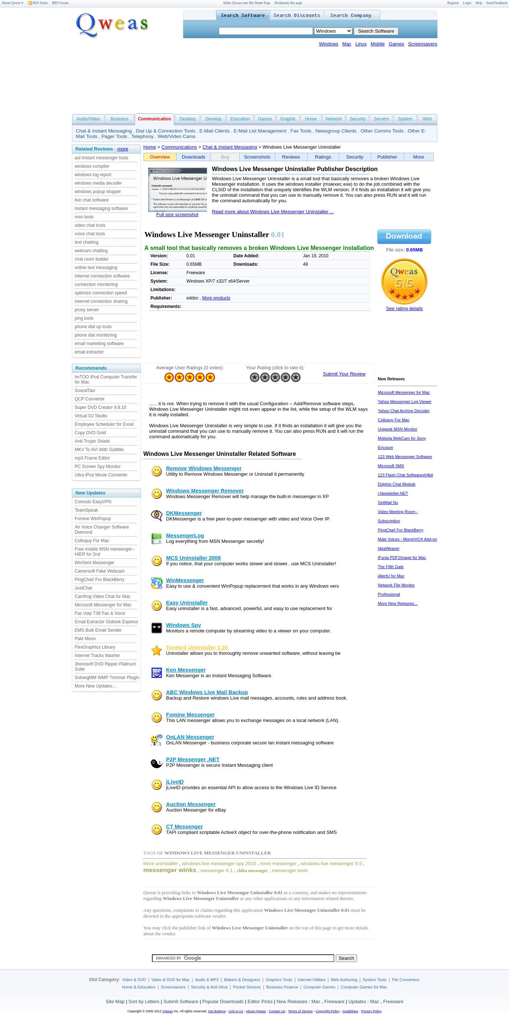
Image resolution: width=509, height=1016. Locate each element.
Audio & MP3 (206, 979)
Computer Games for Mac (364, 987)
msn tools (84, 216)
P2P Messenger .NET (193, 759)
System (405, 118)
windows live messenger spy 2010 (219, 863)
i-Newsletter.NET (393, 493)
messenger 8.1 (216, 870)
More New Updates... (95, 686)
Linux (361, 44)
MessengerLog (185, 535)
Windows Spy (183, 625)
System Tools (374, 979)
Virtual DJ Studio (91, 415)
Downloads (194, 157)
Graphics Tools (279, 979)
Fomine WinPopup (93, 518)
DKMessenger (184, 513)
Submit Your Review (344, 374)
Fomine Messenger (190, 715)
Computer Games (319, 987)
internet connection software (102, 276)
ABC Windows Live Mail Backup (207, 692)
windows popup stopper (98, 191)
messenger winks (169, 870)
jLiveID (175, 782)
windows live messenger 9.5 (331, 863)
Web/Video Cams (177, 136)
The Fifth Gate (391, 567)
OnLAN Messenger (190, 737)
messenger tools (290, 870)
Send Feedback (497, 3)
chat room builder (92, 259)
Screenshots (257, 157)
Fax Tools (301, 131)
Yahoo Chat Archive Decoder (404, 411)
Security (358, 118)
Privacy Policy (371, 1011)
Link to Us (236, 1011)
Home (311, 118)
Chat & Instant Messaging (104, 131)
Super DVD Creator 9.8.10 (101, 407)
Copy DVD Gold (90, 432)
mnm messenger (278, 863)
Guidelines (350, 1011)
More (418, 157)
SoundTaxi (85, 390)
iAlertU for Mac (391, 576)
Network (334, 118)
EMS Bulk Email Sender (98, 630)
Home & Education (139, 987)
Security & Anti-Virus (209, 987)
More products (216, 298)
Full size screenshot (177, 214)
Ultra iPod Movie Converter (101, 475)
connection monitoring (96, 284)
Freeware (334, 1001)
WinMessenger (185, 580)
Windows (328, 44)
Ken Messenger (186, 670)
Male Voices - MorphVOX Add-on (407, 539)
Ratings (323, 157)
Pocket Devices (247, 987)
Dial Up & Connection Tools (165, 131)
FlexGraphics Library (95, 647)
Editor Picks (260, 1001)
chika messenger (252, 870)
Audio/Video (88, 118)
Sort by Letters (144, 1001)
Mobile (378, 44)
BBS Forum (60, 3)
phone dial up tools (93, 326)
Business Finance (282, 987)
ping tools (84, 318)
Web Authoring (344, 979)
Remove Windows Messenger (204, 468)
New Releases (292, 1001)
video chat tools (90, 225)
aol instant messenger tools (101, 157)
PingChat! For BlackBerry (99, 579)
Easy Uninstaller (187, 603)
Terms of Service (300, 1011)
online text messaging (96, 267)
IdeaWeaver (389, 548)
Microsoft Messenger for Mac (103, 604)
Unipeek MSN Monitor (398, 429)
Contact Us (277, 1011)
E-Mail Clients (214, 131)
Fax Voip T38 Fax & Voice (100, 613)
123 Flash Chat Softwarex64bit (405, 475)
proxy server (87, 309)
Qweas (168, 1011)
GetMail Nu (388, 502)
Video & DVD (134, 979)
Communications (179, 147)
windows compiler (92, 166)
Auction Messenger (191, 804)
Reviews (291, 157)
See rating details (404, 308)
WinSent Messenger (94, 562)
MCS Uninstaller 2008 (193, 558)
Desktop (187, 118)
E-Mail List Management (260, 131)
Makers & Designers (242, 979)
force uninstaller (160, 863)
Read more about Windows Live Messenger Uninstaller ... (273, 211)
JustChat (83, 588)
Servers (381, 118)
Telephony (142, 136)
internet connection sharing (101, 301)
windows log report (93, 174)
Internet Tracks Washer (97, 655)
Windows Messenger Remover (205, 491)
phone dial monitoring (96, 335)
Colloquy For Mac (92, 540)
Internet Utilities (312, 979)
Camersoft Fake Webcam (100, 571)
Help (479, 3)
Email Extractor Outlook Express (106, 621)
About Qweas (12, 3)
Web (427, 118)
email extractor (89, 352)
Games (396, 44)
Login (467, 3)
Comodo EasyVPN (93, 501)
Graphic (288, 118)
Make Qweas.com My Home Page (246, 3)
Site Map (115, 1001)
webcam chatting (91, 250)
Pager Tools (114, 136)
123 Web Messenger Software (405, 456)
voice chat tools (90, 233)
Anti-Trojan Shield (92, 441)
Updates (357, 1001)
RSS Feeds (38, 3)
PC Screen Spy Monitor (98, 466)
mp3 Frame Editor (92, 458)
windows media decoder (98, 183)
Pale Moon (85, 638)
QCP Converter (90, 399)
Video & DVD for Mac (171, 979)
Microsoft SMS (391, 466)
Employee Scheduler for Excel (104, 424)
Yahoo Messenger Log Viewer (405, 401)
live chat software (92, 200)
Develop (213, 118)
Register (453, 3)
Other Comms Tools (382, 131)
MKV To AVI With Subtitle (99, 449)
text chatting (87, 242)
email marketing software (99, 343)
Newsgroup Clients (335, 131)
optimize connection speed (101, 292)
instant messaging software (101, 208)
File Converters (405, 979)
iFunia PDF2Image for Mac (402, 557)
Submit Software (180, 1001)
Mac (347, 44)
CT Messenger (184, 827)
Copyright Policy (327, 1011)
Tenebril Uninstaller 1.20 (197, 647)
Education (240, 118)
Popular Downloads (223, 1001)
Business (119, 118)
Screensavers (422, 44)
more (122, 149)
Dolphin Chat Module (397, 484)
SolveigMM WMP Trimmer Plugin (107, 677)
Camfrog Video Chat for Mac (103, 596)
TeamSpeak (86, 510)
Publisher (387, 157)
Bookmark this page (288, 3)
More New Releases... (398, 603)
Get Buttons (217, 1011)
